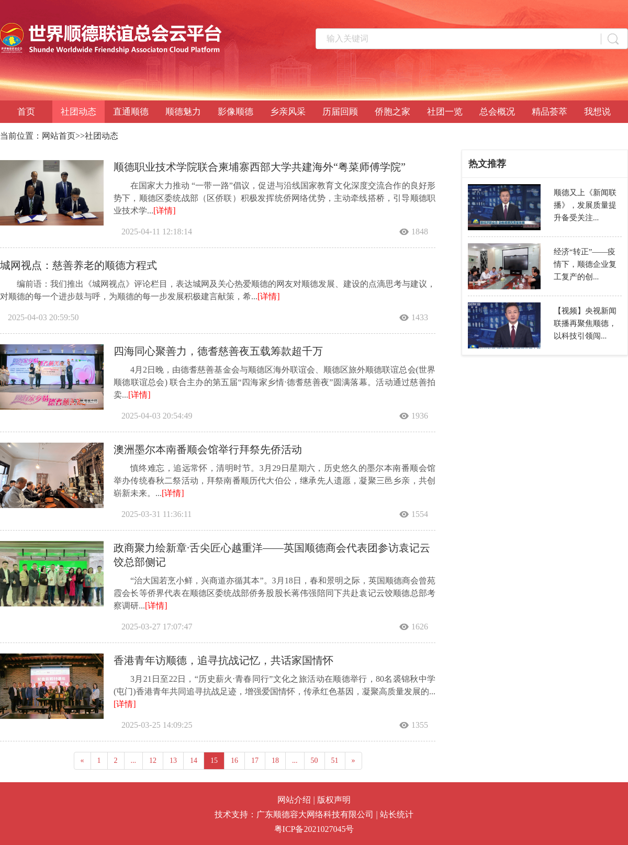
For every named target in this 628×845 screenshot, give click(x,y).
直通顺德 (131, 112)
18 (275, 760)
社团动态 (78, 112)
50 (314, 760)
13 (173, 760)
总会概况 (497, 112)
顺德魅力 (183, 112)
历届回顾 (340, 112)
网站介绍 (294, 799)
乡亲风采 (288, 112)
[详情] (164, 210)
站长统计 (396, 814)
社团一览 (445, 112)
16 (234, 760)
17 (255, 760)
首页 (26, 112)
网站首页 (58, 135)
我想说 (597, 112)
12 (152, 760)
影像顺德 (235, 112)
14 (193, 760)
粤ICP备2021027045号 (314, 829)
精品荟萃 (549, 112)
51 (335, 760)
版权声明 (334, 799)
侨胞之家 (392, 112)
